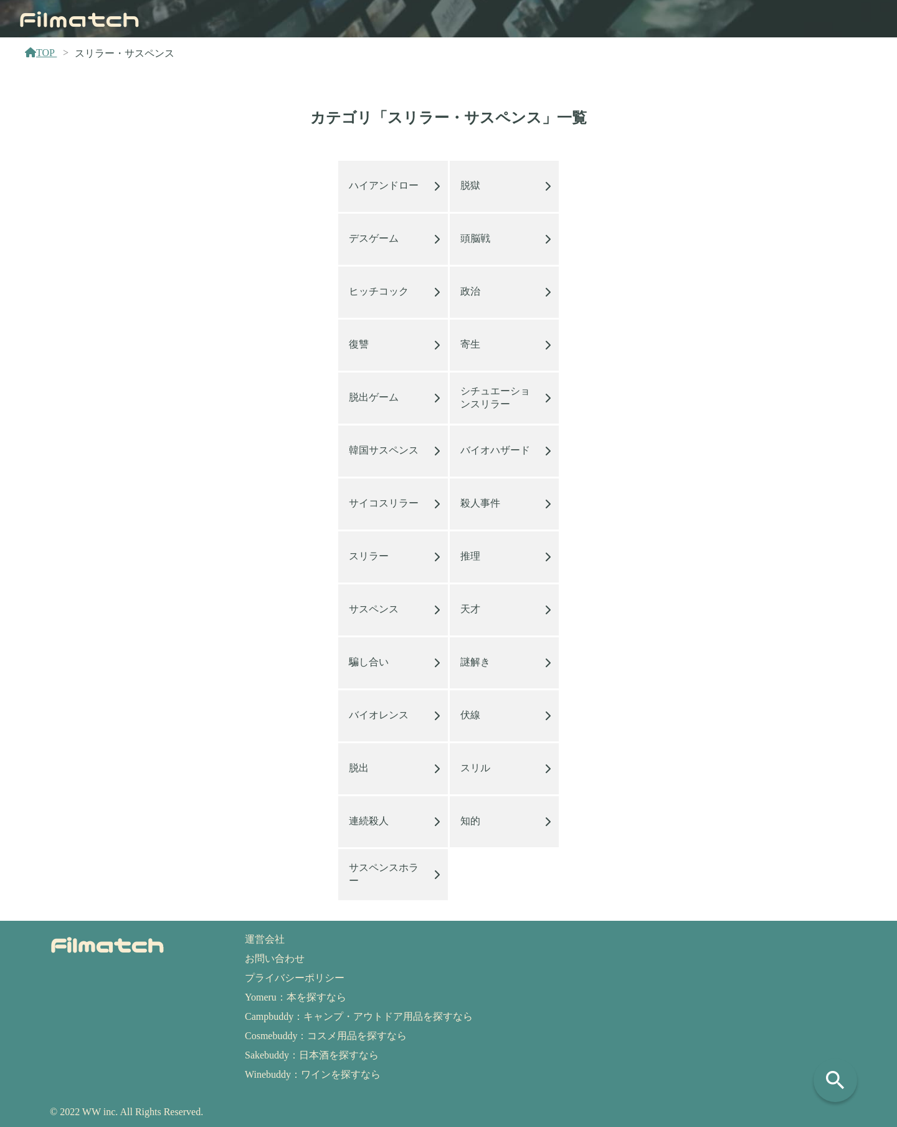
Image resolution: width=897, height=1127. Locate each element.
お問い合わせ (275, 958)
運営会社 (265, 939)
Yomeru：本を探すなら (295, 997)
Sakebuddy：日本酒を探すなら (312, 1055)
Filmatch (79, 18)
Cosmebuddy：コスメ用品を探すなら (326, 1035)
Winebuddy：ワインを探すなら (313, 1074)
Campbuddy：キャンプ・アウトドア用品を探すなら (359, 1016)
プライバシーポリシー (294, 977)
